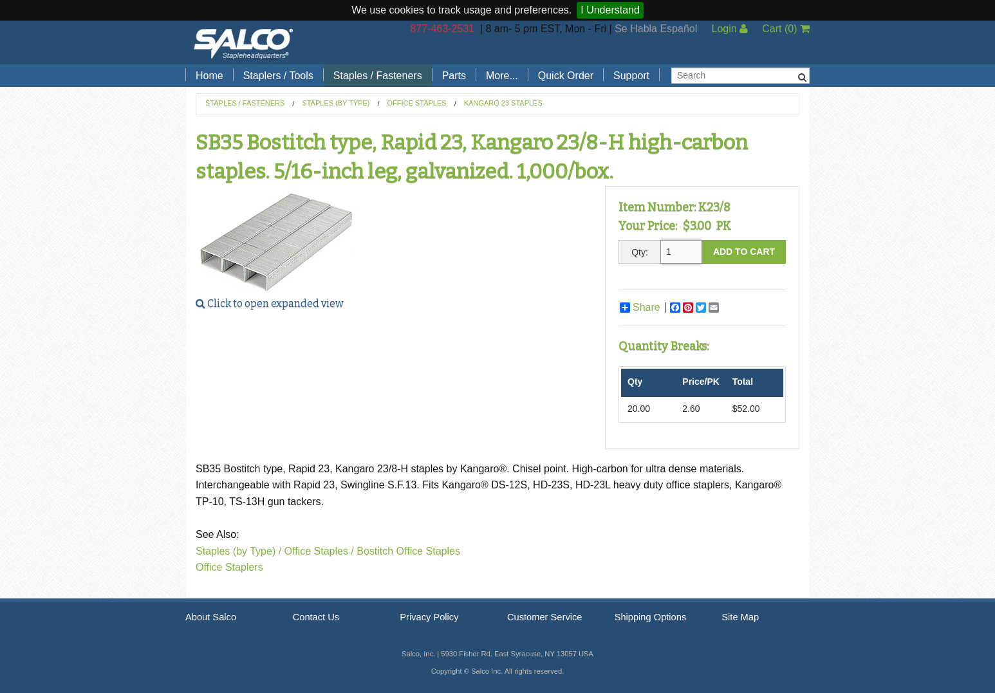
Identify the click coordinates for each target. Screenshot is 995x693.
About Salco (210, 617)
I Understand (610, 10)
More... (502, 75)
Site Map (740, 617)
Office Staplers (229, 567)
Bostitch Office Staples (408, 551)
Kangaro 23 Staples (503, 103)
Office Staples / (319, 551)
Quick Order (565, 75)
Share (640, 307)
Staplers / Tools (278, 75)
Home (209, 75)
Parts (454, 75)
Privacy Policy (429, 617)
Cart (786, 28)
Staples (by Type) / (238, 551)
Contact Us (316, 617)
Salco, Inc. (243, 42)
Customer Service (544, 617)
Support (631, 75)
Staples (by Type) (335, 103)
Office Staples (417, 103)
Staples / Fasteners (377, 75)
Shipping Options (651, 617)
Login (729, 28)
